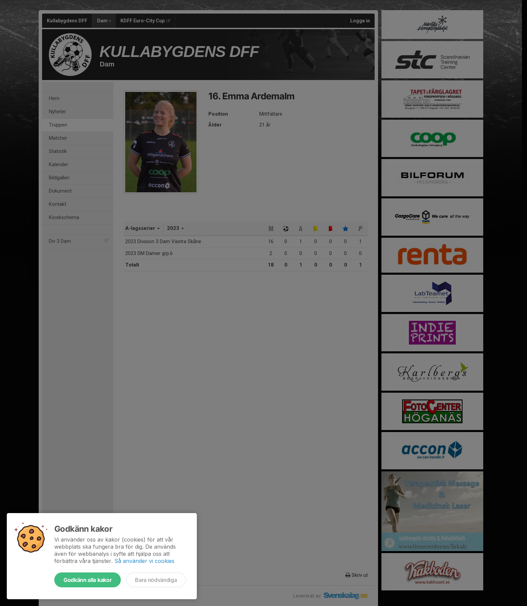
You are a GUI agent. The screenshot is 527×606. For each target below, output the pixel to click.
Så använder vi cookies (144, 561)
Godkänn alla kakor (87, 579)
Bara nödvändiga (156, 579)
